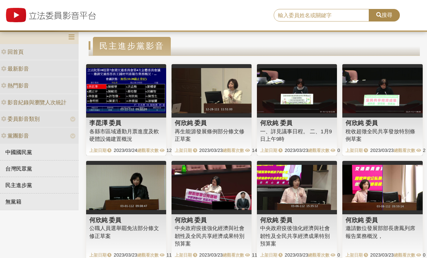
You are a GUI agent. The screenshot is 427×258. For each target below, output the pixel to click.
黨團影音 (15, 136)
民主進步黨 (18, 185)
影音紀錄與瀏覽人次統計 (33, 102)
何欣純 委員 (191, 123)
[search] (321, 15)
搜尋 (384, 15)
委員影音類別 (20, 119)
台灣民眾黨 (18, 169)
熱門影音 (15, 85)
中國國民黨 (18, 152)
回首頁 (12, 52)
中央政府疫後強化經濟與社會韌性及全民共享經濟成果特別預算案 (209, 236)
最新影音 (15, 69)
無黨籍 (13, 202)
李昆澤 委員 (105, 123)
